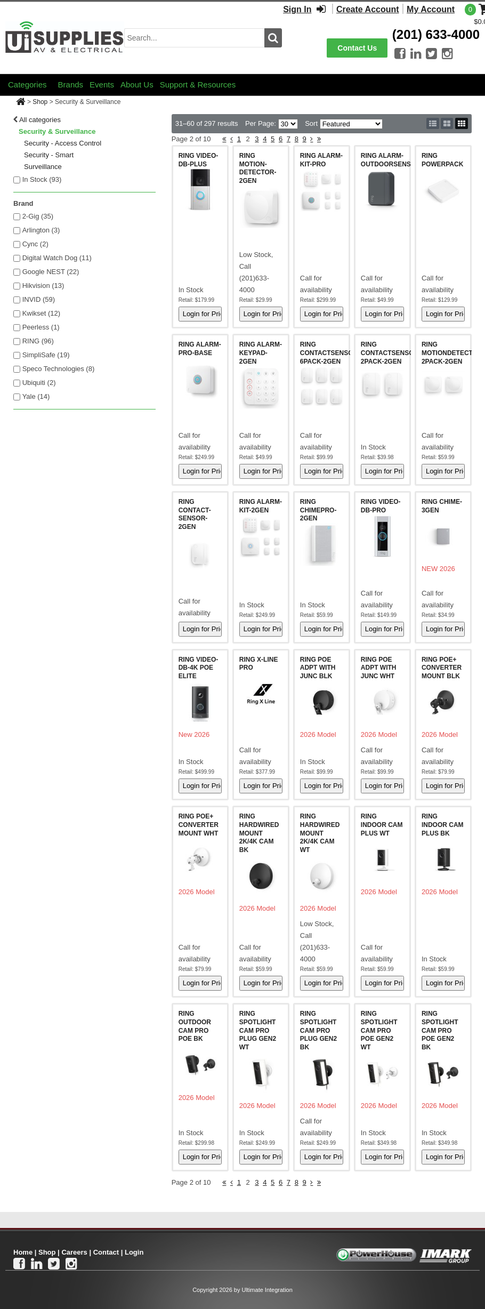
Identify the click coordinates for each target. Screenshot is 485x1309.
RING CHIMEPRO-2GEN (318, 510)
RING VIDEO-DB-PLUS (199, 160)
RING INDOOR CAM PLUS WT (382, 825)
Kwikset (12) (41, 313)
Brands (71, 84)
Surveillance (43, 167)
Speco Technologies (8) (58, 369)
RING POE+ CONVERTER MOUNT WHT (199, 825)
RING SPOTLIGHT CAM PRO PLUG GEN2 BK (318, 1030)
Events (102, 84)
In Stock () (42, 179)
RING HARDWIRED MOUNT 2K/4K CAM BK (259, 833)
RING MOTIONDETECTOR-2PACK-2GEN (453, 353)
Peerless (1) (41, 327)
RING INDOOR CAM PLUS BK (443, 825)
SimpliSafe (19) (46, 355)
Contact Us (357, 48)
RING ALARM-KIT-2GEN (260, 506)
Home (23, 1252)
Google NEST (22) (50, 272)
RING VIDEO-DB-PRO (381, 506)
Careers (74, 1252)
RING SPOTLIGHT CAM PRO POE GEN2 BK (440, 1030)
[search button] (273, 37)
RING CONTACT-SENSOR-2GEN (195, 514)
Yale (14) (36, 396)
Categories (27, 84)
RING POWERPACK (442, 160)
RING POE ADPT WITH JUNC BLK (318, 668)
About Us (136, 84)
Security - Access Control (62, 143)
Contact (106, 1252)
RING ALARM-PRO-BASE (200, 349)
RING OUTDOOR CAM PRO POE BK (195, 1026)
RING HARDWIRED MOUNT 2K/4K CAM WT (320, 833)
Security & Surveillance (57, 131)
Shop (40, 102)
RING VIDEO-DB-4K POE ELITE (199, 668)
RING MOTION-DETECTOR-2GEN (258, 168)
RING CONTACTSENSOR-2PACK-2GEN (391, 353)
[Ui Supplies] (64, 37)
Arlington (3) (41, 230)
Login (134, 1252)
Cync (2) (35, 244)
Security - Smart (49, 155)
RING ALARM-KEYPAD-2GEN (260, 353)
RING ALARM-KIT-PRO (321, 160)
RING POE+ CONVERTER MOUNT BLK (442, 668)
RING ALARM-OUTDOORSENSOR (391, 160)
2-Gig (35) (38, 216)
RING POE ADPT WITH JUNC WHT (379, 668)
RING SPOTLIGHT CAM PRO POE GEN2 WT (379, 1030)
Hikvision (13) (43, 286)
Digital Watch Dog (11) (57, 258)
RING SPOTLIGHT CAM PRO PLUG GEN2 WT (257, 1030)
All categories (40, 120)
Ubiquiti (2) (39, 383)
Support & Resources (198, 84)
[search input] (194, 37)
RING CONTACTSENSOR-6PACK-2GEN (330, 353)
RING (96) (38, 341)
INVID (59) (38, 299)
